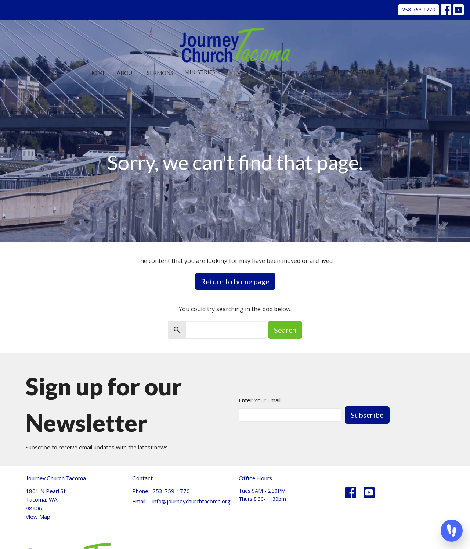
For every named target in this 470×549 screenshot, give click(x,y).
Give (309, 72)
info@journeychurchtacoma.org (191, 501)
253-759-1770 (418, 10)
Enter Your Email (260, 400)
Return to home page (235, 281)
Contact (279, 72)
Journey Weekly (354, 72)
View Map (38, 516)
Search (285, 329)
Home (97, 72)
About (126, 72)
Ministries (203, 72)
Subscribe (367, 414)
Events (244, 72)
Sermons (160, 72)
